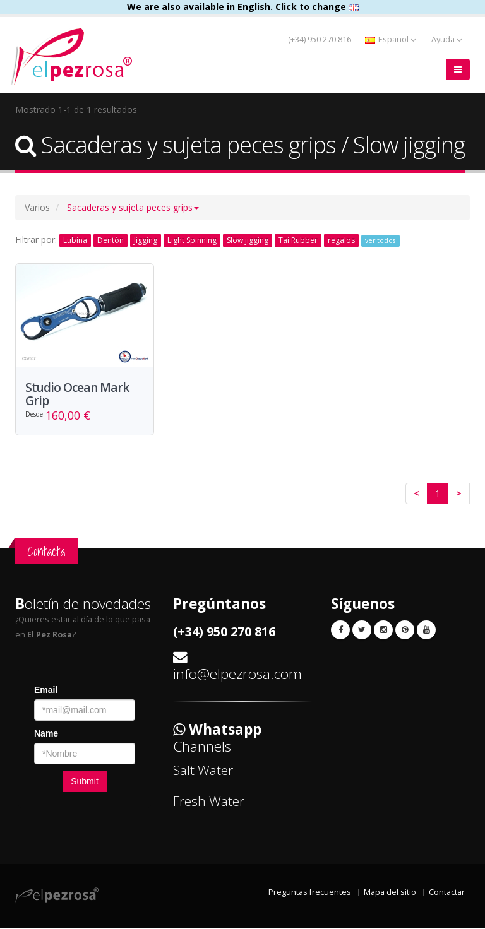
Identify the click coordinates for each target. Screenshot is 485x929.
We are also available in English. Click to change (243, 7)
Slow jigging (247, 240)
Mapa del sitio (390, 893)
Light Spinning (192, 240)
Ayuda (446, 39)
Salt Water (203, 770)
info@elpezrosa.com (237, 674)
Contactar (447, 893)
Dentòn (110, 240)
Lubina (75, 240)
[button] (133, 207)
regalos (341, 240)
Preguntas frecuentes (309, 893)
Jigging (145, 240)
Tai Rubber (298, 240)
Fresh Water (208, 801)
